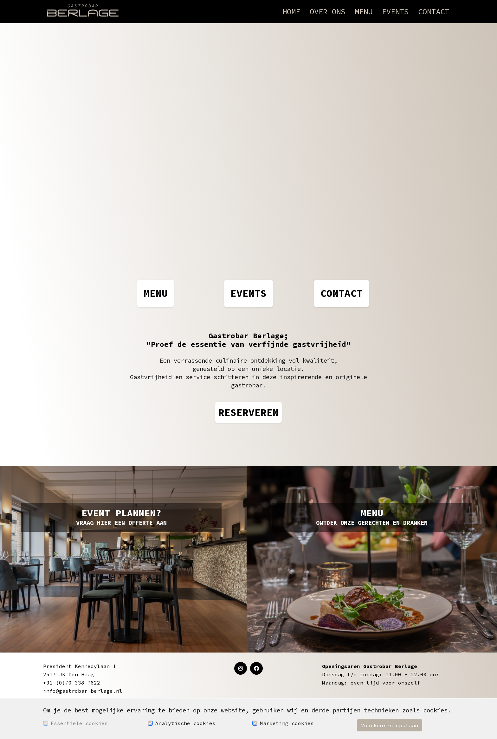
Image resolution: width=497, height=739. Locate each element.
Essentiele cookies (79, 723)
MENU (156, 293)
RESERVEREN (248, 412)
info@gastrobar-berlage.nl (82, 691)
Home (291, 11)
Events (395, 11)
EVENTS (248, 293)
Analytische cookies (185, 723)
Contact (433, 11)
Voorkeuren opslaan (389, 725)
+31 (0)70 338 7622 (71, 682)
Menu (363, 11)
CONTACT (341, 293)
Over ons (327, 11)
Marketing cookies (287, 723)
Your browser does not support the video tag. (248, 142)
